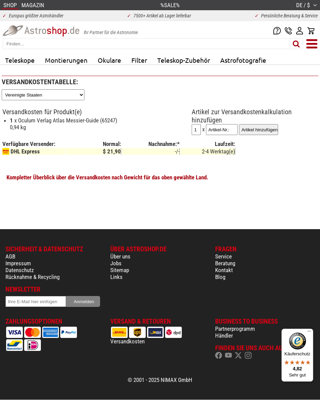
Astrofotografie (243, 60)
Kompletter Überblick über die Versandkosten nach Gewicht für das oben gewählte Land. (107, 177)
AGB (10, 256)
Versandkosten (127, 341)
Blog (220, 276)
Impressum (18, 263)
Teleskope (20, 60)
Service (223, 256)
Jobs (116, 263)
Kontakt (224, 270)
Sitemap (119, 270)
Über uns (120, 256)
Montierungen (66, 60)
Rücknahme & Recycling (32, 276)
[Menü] (309, 333)
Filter (139, 60)
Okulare (109, 60)
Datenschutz (19, 270)
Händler (224, 335)
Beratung (225, 263)
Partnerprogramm (235, 328)
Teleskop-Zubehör (183, 60)
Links (116, 276)
